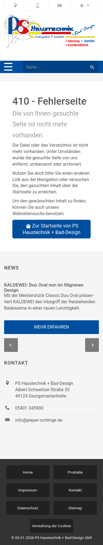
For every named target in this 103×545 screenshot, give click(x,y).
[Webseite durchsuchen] (54, 67)
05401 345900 (29, 408)
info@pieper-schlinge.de (38, 420)
